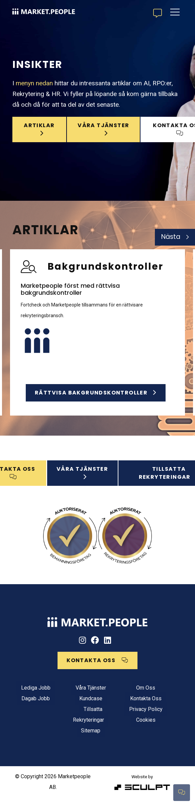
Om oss (123, 696)
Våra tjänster (77, 696)
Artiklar (36, 124)
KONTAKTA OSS (155, 125)
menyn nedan (34, 79)
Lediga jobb (31, 696)
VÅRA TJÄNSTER (89, 476)
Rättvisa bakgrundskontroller (96, 392)
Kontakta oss (123, 706)
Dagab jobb (31, 706)
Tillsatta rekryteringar (156, 476)
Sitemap (77, 738)
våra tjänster (95, 128)
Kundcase (77, 706)
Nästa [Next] (170, 236)
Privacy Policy (123, 717)
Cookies (123, 728)
